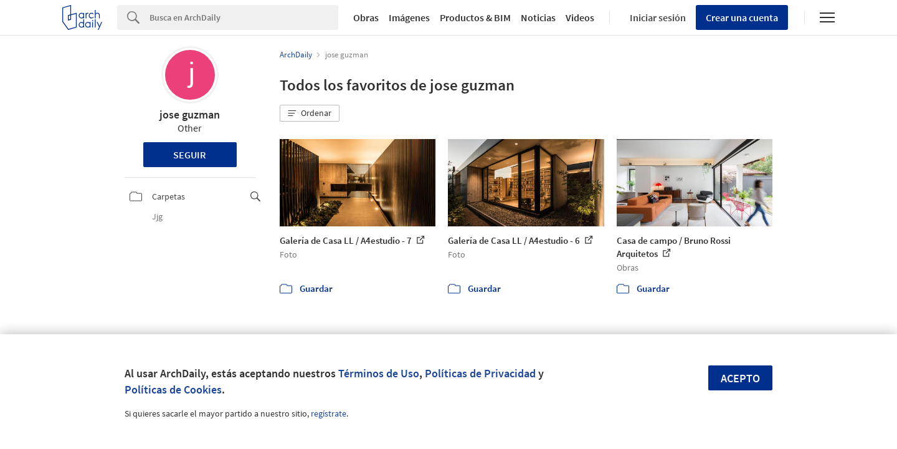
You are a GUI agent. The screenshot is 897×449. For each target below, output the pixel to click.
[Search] (244, 17)
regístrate (328, 413)
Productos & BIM (475, 17)
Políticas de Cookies (173, 389)
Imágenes (409, 17)
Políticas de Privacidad (480, 373)
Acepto (740, 378)
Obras (366, 17)
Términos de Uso (378, 373)
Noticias (538, 17)
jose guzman (189, 114)
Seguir (189, 154)
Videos (580, 17)
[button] (309, 113)
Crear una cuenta (742, 17)
